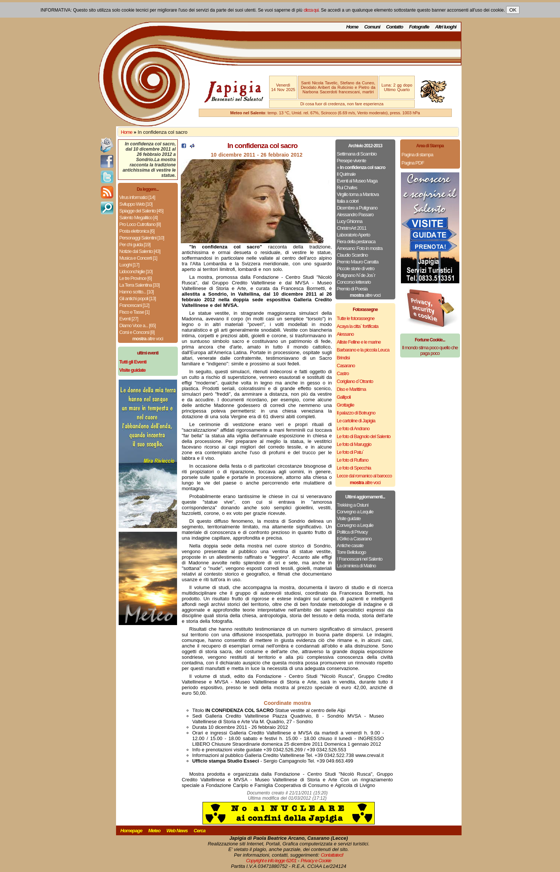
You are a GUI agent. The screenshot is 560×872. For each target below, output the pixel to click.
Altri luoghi (445, 27)
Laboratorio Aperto (353, 235)
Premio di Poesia (352, 289)
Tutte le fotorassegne (356, 318)
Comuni (372, 27)
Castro (343, 373)
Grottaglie (345, 405)
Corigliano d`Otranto (355, 381)
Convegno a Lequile (355, 512)
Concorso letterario (354, 282)
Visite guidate (349, 518)
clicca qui (311, 10)
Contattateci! (332, 855)
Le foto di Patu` (350, 452)
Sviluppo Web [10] (135, 204)
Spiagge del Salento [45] (141, 211)
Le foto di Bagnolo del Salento (363, 436)
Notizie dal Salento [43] (140, 251)
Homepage (131, 830)
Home (352, 27)
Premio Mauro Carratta (357, 262)
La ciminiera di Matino (356, 565)
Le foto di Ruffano (352, 460)
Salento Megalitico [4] (138, 217)
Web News (177, 830)
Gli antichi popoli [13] (137, 298)
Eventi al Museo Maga (357, 181)
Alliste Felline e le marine (359, 342)
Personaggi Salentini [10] (141, 238)
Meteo (154, 830)
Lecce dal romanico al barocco (364, 476)
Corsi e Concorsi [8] (137, 332)
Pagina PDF (413, 163)
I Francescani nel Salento (360, 559)
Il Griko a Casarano (354, 538)
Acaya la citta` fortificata (357, 326)
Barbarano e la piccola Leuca (363, 350)
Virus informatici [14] (137, 197)
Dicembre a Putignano (357, 208)
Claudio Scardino (352, 255)
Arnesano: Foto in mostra (360, 248)
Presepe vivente (351, 160)
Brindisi (343, 357)
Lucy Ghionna (349, 221)
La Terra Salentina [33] (139, 285)
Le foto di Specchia (354, 468)
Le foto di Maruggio (354, 444)
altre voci (148, 338)
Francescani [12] (134, 305)
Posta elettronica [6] (137, 231)
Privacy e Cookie (316, 860)
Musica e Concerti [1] (138, 258)
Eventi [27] (128, 319)
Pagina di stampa (417, 154)
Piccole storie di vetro (356, 268)
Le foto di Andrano (353, 428)
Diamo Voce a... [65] (137, 325)
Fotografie (419, 27)
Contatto (394, 27)
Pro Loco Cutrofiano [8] (140, 224)
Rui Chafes (347, 187)
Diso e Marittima (351, 389)
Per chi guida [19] (134, 244)
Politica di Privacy (352, 532)
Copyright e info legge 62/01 (271, 860)
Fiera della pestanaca (356, 241)
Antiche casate (350, 545)
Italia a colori (348, 201)
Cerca (199, 830)
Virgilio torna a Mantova (358, 194)
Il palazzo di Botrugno (356, 413)
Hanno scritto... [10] (136, 292)
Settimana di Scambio (357, 154)
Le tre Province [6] (135, 278)
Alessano (345, 334)
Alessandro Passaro (355, 214)
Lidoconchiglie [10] (136, 271)
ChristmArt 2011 (351, 228)
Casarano (346, 365)
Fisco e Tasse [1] (134, 312)
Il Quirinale (346, 174)
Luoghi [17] (129, 265)
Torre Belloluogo (351, 552)
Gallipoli (344, 397)
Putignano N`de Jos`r (356, 275)
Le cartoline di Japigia (356, 420)
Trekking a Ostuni (352, 505)
